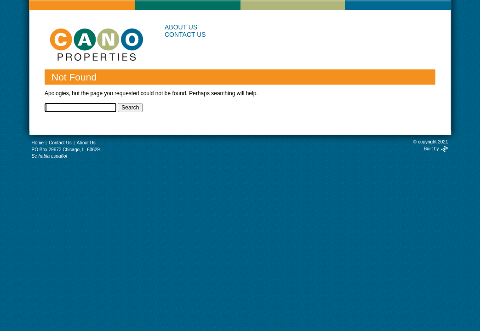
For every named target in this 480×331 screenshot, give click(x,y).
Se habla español (49, 156)
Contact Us (185, 34)
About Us (181, 27)
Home (38, 142)
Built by (431, 148)
